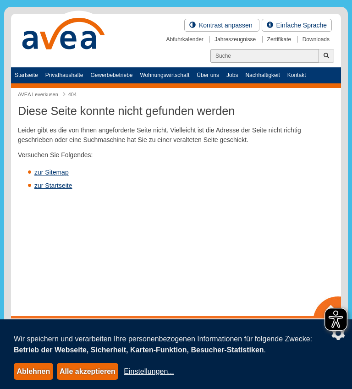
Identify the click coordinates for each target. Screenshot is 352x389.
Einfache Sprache (297, 25)
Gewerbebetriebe (111, 75)
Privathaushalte (64, 75)
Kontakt (296, 75)
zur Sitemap (51, 172)
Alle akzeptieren (88, 371)
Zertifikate (279, 39)
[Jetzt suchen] (326, 56)
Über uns (208, 75)
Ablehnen (33, 371)
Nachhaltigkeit (262, 75)
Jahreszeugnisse (235, 39)
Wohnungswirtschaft (164, 75)
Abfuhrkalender (184, 39)
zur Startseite (53, 185)
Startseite (26, 75)
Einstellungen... (149, 371)
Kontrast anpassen (221, 25)
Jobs (232, 75)
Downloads (316, 39)
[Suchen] (264, 56)
